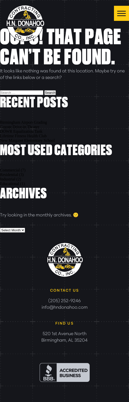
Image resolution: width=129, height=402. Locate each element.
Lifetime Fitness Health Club (23, 136)
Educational (9, 184)
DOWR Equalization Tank (21, 131)
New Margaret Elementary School (27, 140)
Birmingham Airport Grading (23, 122)
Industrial (7, 179)
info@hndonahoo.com (65, 306)
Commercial (10, 170)
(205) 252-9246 (64, 300)
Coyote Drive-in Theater (19, 127)
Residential (9, 174)
